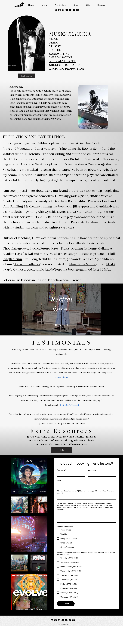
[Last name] (101, 474)
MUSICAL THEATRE (62, 61)
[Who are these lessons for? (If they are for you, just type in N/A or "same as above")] (85, 497)
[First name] (70, 474)
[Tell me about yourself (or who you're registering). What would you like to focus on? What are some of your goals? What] (86, 516)
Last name (92, 470)
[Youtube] (56, 10)
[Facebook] (74, 10)
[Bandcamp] (70, 10)
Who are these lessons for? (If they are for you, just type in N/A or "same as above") (85, 492)
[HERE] (61, 450)
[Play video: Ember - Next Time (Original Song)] (61, 308)
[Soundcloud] (66, 10)
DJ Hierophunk (61, 377)
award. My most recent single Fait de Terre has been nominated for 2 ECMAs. (57, 269)
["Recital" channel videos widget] (61, 309)
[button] (44, 5)
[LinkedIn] (77, 10)
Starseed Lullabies (27, 264)
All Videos (61, 325)
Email (59, 480)
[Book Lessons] (26, 76)
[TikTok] (59, 10)
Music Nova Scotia (82, 264)
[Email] (85, 484)
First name (61, 470)
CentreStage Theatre (68, 405)
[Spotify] (63, 10)
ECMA (110, 264)
